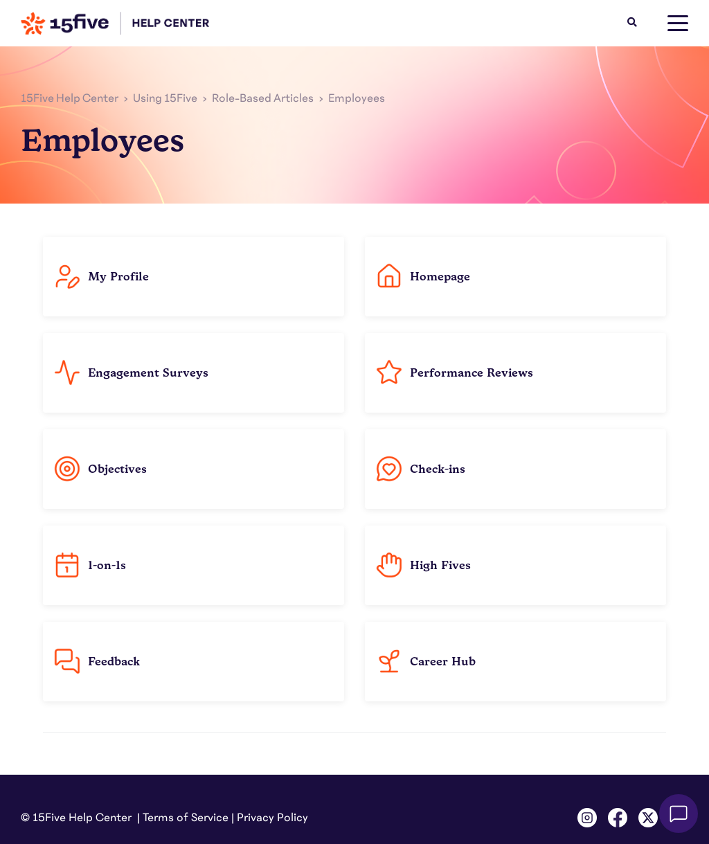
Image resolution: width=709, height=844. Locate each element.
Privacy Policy (272, 818)
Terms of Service (185, 818)
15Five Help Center (69, 98)
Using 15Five (165, 98)
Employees (356, 98)
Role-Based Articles (263, 98)
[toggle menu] (677, 23)
